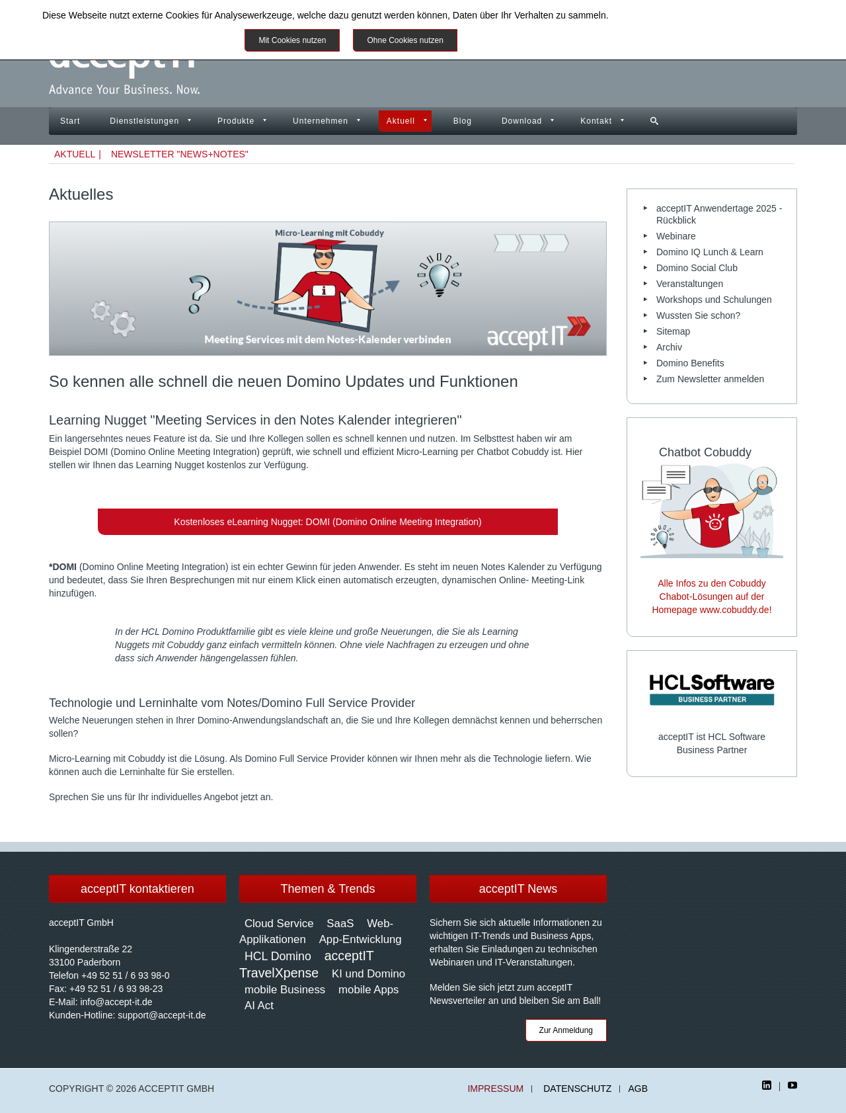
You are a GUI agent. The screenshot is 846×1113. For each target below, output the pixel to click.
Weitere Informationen (517, 40)
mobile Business (285, 989)
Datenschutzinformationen (664, 15)
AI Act (259, 1005)
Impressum (495, 1088)
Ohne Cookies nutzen (405, 40)
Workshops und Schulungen (714, 299)
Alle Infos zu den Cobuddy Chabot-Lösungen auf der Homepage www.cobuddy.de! (711, 596)
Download (522, 121)
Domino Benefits (690, 363)
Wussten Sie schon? (698, 315)
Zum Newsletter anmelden (710, 379)
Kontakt (596, 121)
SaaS (340, 923)
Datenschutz (577, 1088)
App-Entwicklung (360, 939)
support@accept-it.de (162, 1015)
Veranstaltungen (689, 283)
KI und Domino (368, 974)
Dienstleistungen (144, 121)
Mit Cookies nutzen (292, 40)
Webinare (676, 236)
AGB (638, 1088)
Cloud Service (279, 923)
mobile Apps (368, 989)
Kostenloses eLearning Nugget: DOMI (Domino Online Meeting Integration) (327, 521)
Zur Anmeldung (566, 1030)
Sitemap (673, 331)
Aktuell (401, 121)
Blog (462, 121)
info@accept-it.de (116, 1002)
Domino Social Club (697, 268)
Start (70, 121)
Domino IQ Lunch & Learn (709, 252)
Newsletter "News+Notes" (180, 154)
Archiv (669, 347)
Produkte (235, 121)
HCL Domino (278, 956)
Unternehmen (320, 121)
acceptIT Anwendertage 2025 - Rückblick (719, 214)
